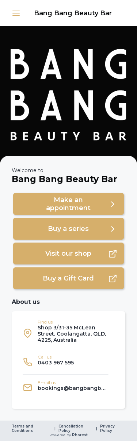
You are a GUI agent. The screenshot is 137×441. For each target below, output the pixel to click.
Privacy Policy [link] (108, 428)
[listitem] (66, 333)
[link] (72, 13)
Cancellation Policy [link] (71, 428)
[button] (16, 13)
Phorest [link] (79, 435)
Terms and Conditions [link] (23, 428)
